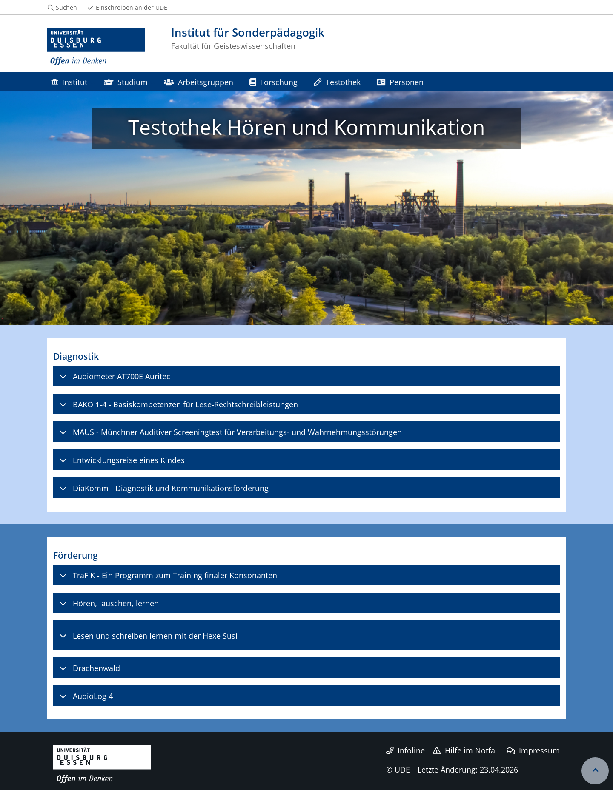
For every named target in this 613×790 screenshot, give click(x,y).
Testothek (337, 82)
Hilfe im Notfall (466, 750)
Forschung (273, 82)
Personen (400, 82)
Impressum (533, 750)
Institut (69, 82)
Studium (126, 82)
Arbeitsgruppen (198, 82)
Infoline (405, 750)
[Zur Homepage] (96, 47)
